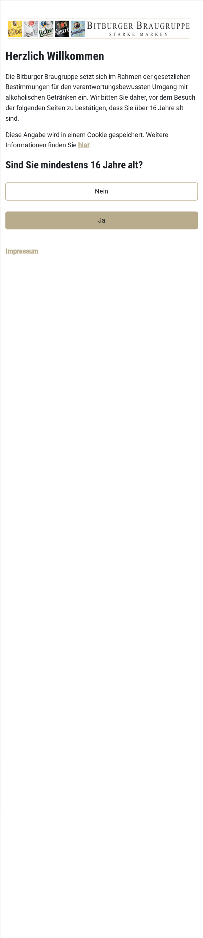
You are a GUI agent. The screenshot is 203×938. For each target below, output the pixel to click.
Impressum (21, 251)
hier (83, 145)
